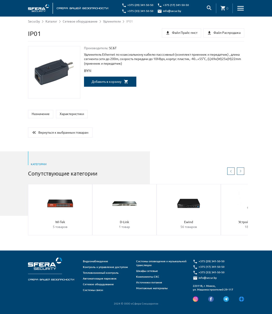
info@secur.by (172, 10)
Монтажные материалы (152, 288)
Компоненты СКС (147, 276)
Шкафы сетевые (147, 270)
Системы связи (93, 289)
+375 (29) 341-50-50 (140, 4)
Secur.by (34, 21)
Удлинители (112, 21)
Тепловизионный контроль (101, 272)
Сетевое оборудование (80, 21)
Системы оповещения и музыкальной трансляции (161, 263)
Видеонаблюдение (95, 261)
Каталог (51, 21)
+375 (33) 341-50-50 (140, 10)
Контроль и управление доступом (105, 266)
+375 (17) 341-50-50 (176, 4)
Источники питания (149, 282)
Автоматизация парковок (100, 278)
